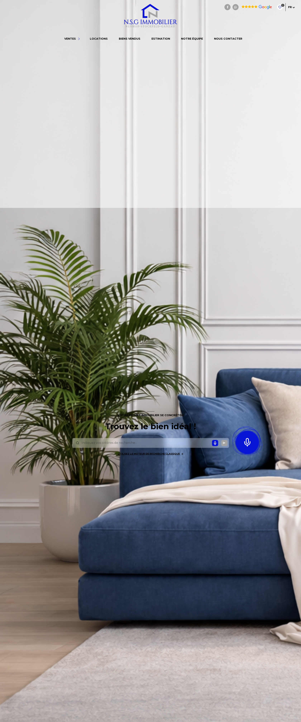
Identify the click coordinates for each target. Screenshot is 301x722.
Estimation (160, 38)
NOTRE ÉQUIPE (192, 38)
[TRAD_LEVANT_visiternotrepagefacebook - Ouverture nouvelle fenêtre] (227, 7)
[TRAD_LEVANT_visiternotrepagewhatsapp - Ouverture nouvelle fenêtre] (235, 7)
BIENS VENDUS (129, 38)
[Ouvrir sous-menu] (79, 39)
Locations (99, 38)
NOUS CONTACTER (228, 38)
